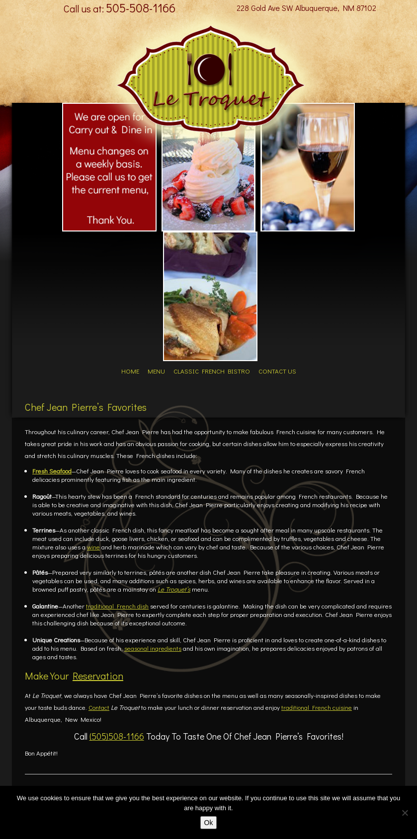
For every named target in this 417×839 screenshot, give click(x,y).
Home (129, 371)
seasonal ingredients (152, 648)
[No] (405, 813)
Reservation (98, 675)
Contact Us (278, 371)
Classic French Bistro (211, 371)
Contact (98, 707)
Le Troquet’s (174, 589)
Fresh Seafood (52, 470)
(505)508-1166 (116, 736)
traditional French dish (117, 606)
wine (93, 546)
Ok (208, 823)
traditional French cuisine (316, 707)
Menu (156, 371)
